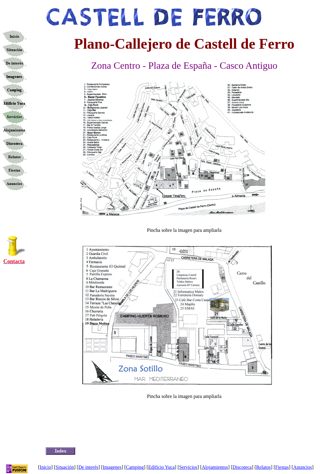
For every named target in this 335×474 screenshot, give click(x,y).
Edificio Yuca (161, 467)
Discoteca (242, 467)
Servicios (188, 467)
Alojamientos (215, 467)
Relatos (263, 467)
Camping (135, 467)
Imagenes (112, 467)
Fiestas (282, 467)
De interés (88, 467)
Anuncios (302, 467)
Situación (64, 467)
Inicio (45, 467)
